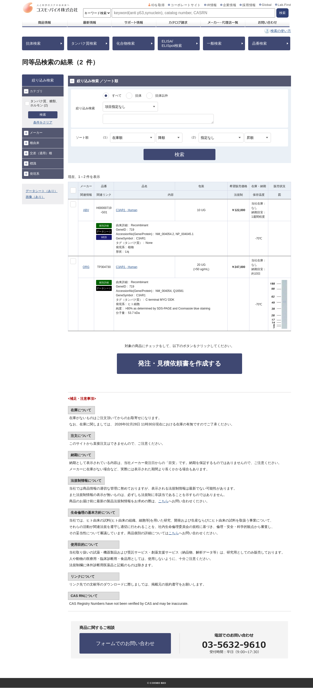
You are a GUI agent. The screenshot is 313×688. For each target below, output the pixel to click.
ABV (86, 210)
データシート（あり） (41, 191)
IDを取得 (158, 5)
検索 (43, 114)
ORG (86, 267)
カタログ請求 (178, 22)
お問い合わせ (267, 22)
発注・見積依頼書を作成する (179, 363)
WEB (104, 237)
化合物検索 (125, 43)
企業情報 (229, 5)
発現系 (31, 174)
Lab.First (284, 5)
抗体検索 (33, 43)
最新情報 (89, 22)
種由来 (31, 143)
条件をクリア (42, 122)
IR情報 (212, 5)
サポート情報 (133, 22)
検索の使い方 (280, 31)
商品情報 (44, 22)
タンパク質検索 (84, 43)
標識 (30, 163)
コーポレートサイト (186, 5)
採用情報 (249, 5)
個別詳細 (104, 225)
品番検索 (259, 43)
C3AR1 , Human (126, 210)
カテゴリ (33, 91)
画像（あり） (35, 197)
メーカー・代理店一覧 (222, 22)
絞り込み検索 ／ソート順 (94, 81)
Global (267, 5)
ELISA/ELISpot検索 (172, 43)
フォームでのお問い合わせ (125, 643)
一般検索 (214, 43)
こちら (163, 501)
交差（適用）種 (38, 153)
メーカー (33, 133)
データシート (104, 231)
